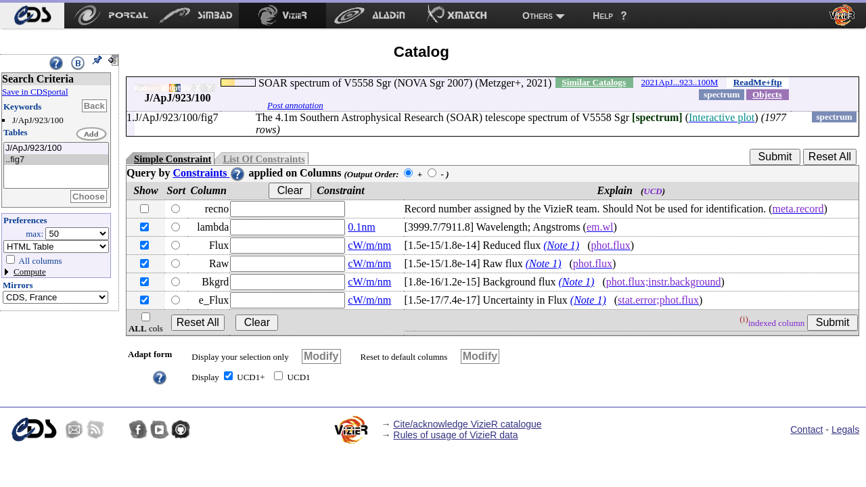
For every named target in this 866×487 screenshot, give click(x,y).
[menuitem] (32, 15)
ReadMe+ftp (757, 82)
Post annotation (295, 105)
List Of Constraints (263, 159)
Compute (30, 271)
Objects (767, 94)
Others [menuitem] (537, 15)
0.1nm (361, 227)
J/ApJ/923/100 (56, 148)
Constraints (209, 173)
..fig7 (56, 160)
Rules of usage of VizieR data (455, 435)
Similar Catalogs (594, 82)
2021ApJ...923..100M (680, 82)
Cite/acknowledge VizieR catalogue (467, 424)
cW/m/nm (369, 245)
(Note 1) (561, 245)
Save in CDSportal (35, 92)
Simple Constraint (172, 159)
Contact (806, 429)
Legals (845, 429)
